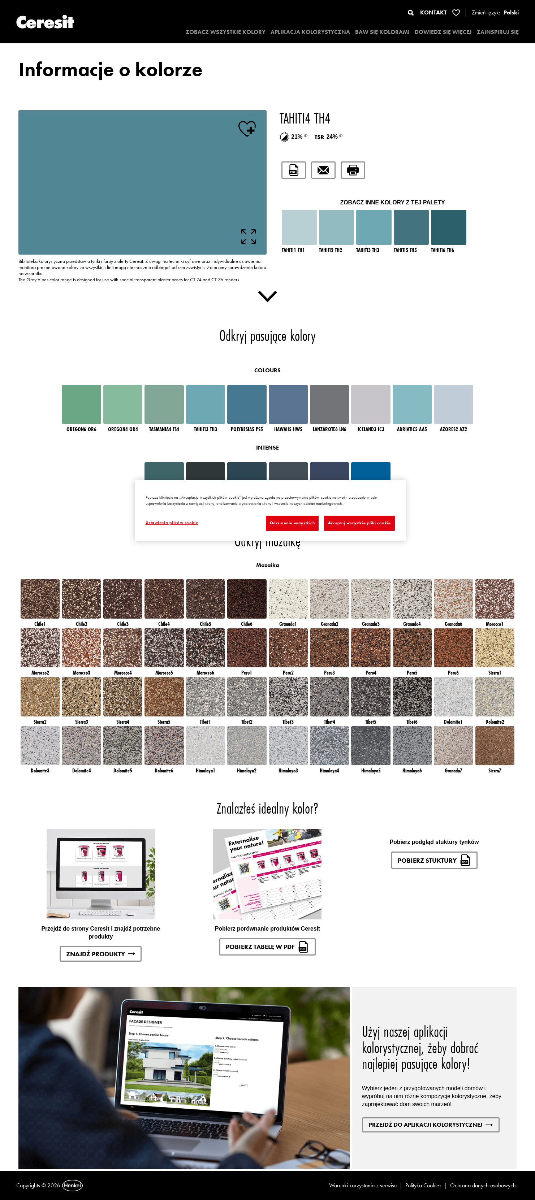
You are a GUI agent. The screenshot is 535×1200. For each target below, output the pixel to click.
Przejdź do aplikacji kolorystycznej (431, 1124)
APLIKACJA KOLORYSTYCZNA (310, 32)
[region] (270, 510)
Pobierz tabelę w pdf (267, 947)
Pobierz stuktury (434, 860)
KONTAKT (433, 12)
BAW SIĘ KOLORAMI (382, 32)
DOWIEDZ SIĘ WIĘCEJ (443, 32)
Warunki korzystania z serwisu (363, 1185)
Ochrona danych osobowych (483, 1185)
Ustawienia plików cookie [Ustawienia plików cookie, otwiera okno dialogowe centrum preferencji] (172, 522)
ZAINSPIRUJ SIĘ (498, 32)
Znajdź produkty (100, 954)
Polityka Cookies (423, 1185)
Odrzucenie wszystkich (292, 522)
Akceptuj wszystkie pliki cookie (359, 522)
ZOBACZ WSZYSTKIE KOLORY (226, 32)
